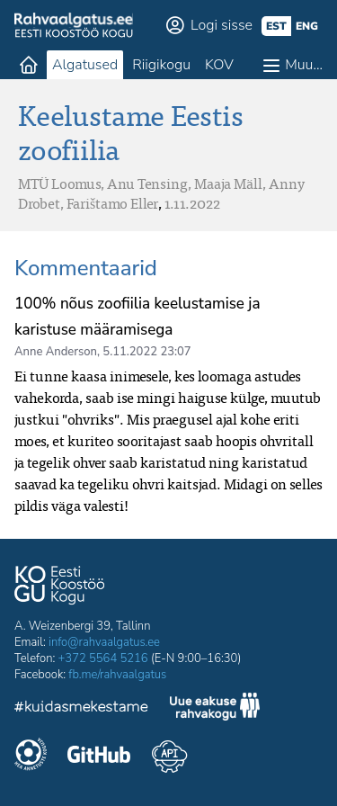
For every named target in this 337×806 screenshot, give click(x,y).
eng (307, 26)
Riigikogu (161, 65)
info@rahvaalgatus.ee (104, 642)
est (276, 26)
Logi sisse (222, 25)
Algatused (85, 65)
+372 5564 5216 (103, 658)
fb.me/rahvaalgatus (117, 675)
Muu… (304, 65)
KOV (219, 65)
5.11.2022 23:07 (146, 352)
